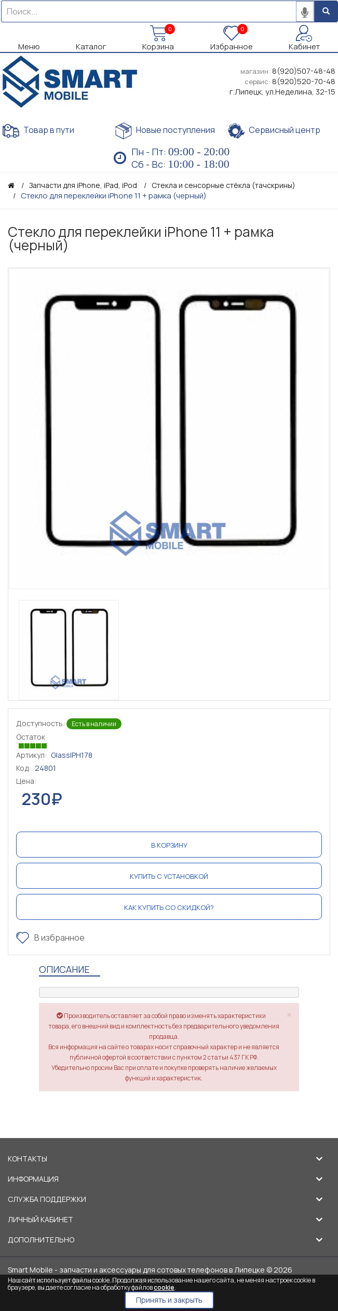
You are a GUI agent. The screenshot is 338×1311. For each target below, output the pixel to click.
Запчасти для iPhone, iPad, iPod (83, 185)
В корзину (169, 845)
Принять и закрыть (169, 1300)
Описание (64, 969)
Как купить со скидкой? (169, 907)
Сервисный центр (274, 131)
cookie (164, 1287)
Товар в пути (38, 131)
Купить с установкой (169, 876)
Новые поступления (165, 131)
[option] (169, 429)
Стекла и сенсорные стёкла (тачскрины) (223, 185)
